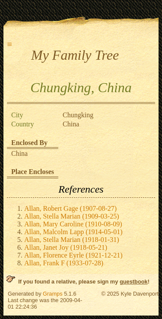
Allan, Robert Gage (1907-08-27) (70, 208)
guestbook (134, 281)
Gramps (53, 293)
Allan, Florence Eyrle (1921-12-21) (73, 255)
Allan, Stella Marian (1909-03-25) (71, 216)
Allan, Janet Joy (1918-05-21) (65, 247)
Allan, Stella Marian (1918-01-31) (71, 239)
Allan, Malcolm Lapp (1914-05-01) (73, 231)
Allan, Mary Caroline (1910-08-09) (73, 224)
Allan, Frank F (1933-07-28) (63, 263)
